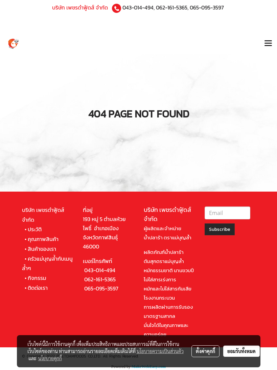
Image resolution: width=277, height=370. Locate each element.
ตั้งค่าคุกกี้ (205, 351)
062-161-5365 (171, 7)
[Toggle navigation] (268, 44)
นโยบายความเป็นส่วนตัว (160, 351)
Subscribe (219, 229)
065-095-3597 (207, 7)
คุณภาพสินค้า (43, 239)
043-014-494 (138, 7)
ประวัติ (35, 229)
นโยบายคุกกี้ (50, 358)
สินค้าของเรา (42, 249)
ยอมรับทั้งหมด (241, 351)
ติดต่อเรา (38, 288)
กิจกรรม (37, 278)
